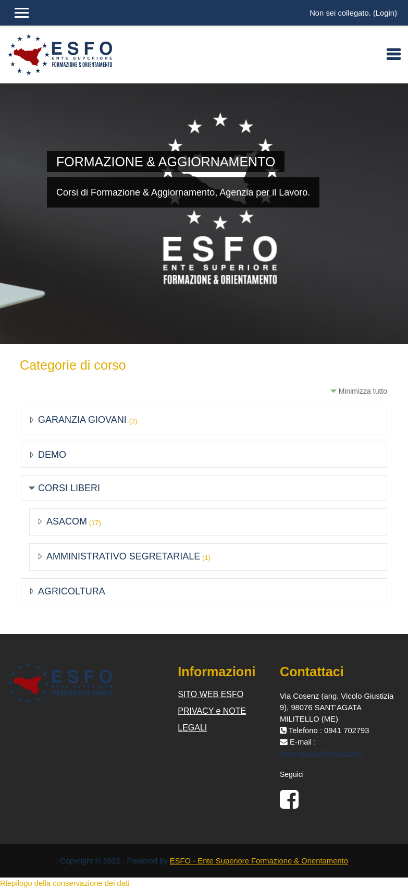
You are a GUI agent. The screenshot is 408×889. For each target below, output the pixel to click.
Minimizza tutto (363, 391)
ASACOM (66, 521)
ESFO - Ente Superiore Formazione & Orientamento (259, 861)
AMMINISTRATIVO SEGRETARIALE (123, 556)
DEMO (52, 454)
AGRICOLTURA (71, 591)
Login (385, 13)
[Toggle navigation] (393, 54)
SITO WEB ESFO (210, 694)
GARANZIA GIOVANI (83, 420)
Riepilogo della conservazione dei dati (64, 883)
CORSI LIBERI (69, 488)
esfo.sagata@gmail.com (321, 753)
